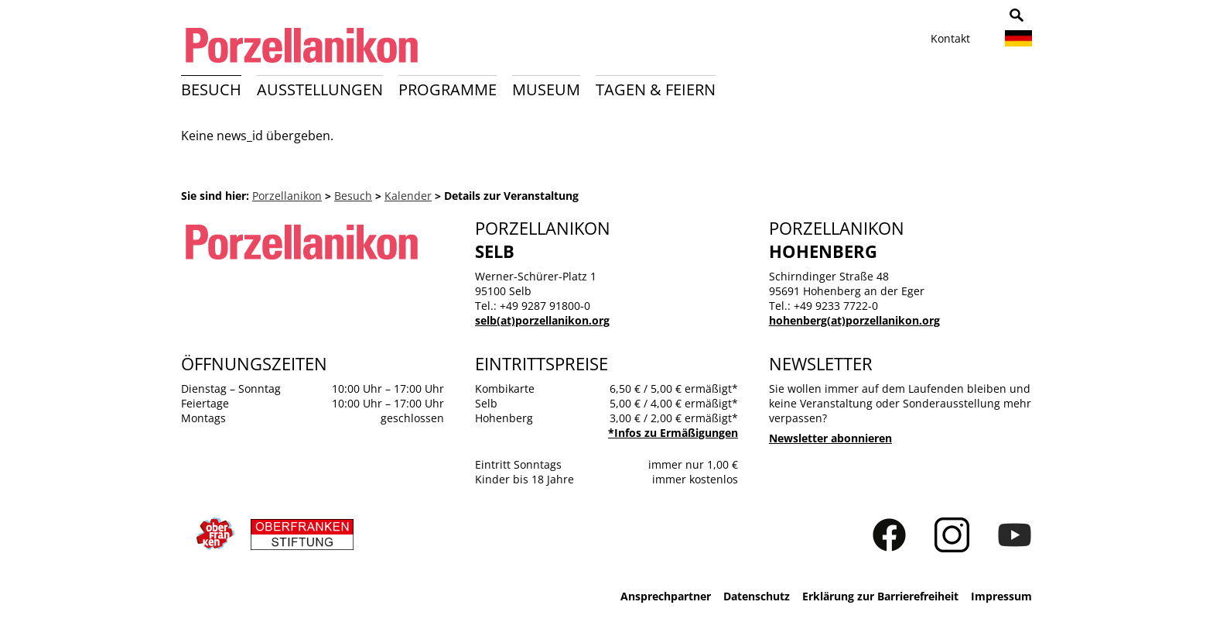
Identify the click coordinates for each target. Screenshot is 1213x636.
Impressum (1001, 596)
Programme (447, 89)
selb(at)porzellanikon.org (542, 320)
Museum (546, 89)
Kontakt (950, 38)
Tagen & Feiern (656, 89)
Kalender (408, 195)
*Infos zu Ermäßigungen (673, 432)
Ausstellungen (320, 89)
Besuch (211, 89)
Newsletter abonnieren (830, 438)
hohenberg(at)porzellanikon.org (854, 320)
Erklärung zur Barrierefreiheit (880, 596)
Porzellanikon (287, 195)
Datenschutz (756, 596)
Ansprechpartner (665, 596)
